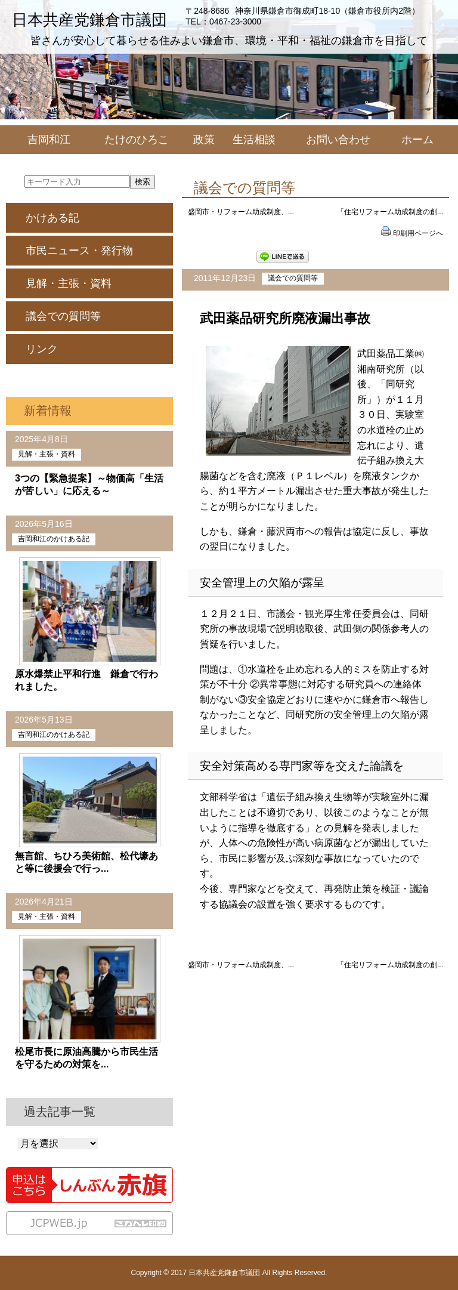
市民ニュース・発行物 (79, 251)
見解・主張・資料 (69, 283)
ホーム (417, 140)
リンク (42, 349)
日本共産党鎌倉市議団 (89, 19)
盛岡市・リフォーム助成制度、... (241, 212)
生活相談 (254, 140)
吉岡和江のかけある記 (53, 539)
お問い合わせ (338, 140)
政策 (204, 140)
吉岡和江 (48, 140)
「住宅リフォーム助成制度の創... (390, 212)
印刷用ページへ (418, 233)
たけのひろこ (136, 140)
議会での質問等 (293, 278)
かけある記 (52, 218)
